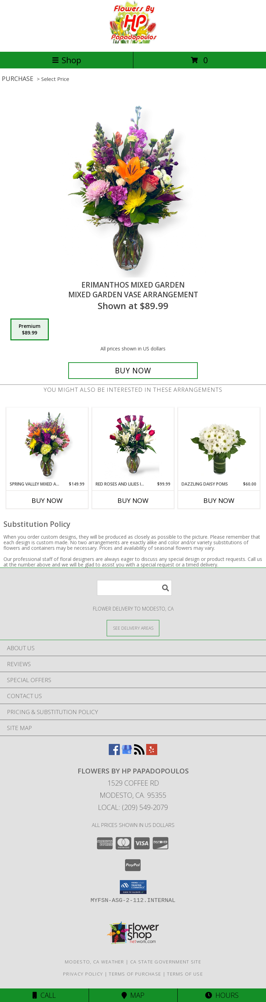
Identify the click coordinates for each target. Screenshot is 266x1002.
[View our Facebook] (114, 753)
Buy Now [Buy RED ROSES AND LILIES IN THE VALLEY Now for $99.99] (133, 500)
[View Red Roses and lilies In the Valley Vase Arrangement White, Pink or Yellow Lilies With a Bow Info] (133, 444)
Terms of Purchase (135, 974)
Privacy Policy (83, 974)
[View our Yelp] (151, 753)
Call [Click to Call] (44, 995)
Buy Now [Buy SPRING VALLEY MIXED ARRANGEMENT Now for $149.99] (47, 500)
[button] (133, 887)
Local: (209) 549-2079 (133, 807)
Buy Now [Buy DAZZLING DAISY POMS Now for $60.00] (218, 500)
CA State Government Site (165, 962)
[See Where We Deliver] (133, 627)
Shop (66, 60)
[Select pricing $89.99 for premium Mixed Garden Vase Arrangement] (29, 330)
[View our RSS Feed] (139, 753)
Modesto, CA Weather (94, 962)
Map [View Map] (133, 995)
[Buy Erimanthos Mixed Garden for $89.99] (133, 370)
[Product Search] (134, 588)
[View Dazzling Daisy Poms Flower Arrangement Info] (219, 444)
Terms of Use (185, 974)
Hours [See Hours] (222, 995)
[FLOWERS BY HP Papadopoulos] (133, 41)
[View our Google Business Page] (126, 753)
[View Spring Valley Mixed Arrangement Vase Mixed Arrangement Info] (47, 444)
